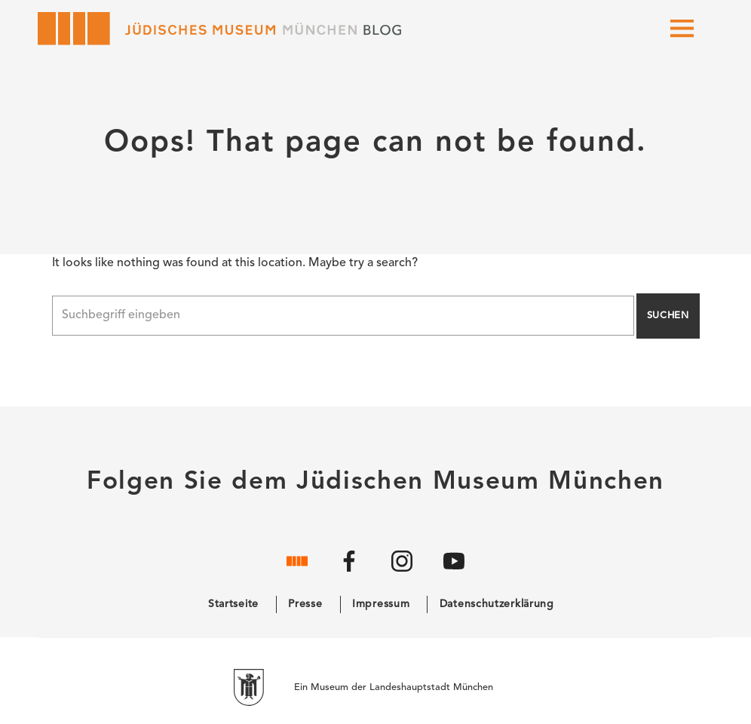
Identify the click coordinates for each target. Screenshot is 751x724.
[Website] (297, 573)
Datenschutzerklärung (497, 604)
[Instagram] (402, 573)
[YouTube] (454, 573)
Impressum (380, 604)
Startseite (233, 604)
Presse (305, 604)
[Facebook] (349, 573)
